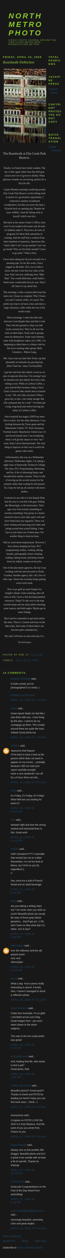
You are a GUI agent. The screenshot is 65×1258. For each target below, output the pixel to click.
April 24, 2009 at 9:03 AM (28, 782)
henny (14, 978)
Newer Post (9, 1241)
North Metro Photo (25, 24)
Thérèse (15, 745)
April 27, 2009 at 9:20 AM (28, 1136)
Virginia (15, 849)
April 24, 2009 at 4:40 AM (28, 700)
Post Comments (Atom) (30, 1247)
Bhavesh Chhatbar (21, 678)
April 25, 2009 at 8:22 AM (28, 1000)
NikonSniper (17, 945)
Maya (14, 901)
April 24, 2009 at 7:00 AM (28, 737)
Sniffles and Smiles (21, 1085)
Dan (13, 820)
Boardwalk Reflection (18, 62)
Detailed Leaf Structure (23, 695)
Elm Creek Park (27, 660)
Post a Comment (12, 1236)
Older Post (40, 1241)
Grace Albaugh (19, 1145)
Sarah (14, 708)
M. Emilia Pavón (19, 1056)
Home (25, 1241)
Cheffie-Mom (17, 1181)
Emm (13, 790)
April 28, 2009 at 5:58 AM (28, 1228)
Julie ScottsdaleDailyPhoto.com (27, 1211)
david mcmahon (19, 1008)
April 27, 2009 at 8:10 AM (28, 1107)
